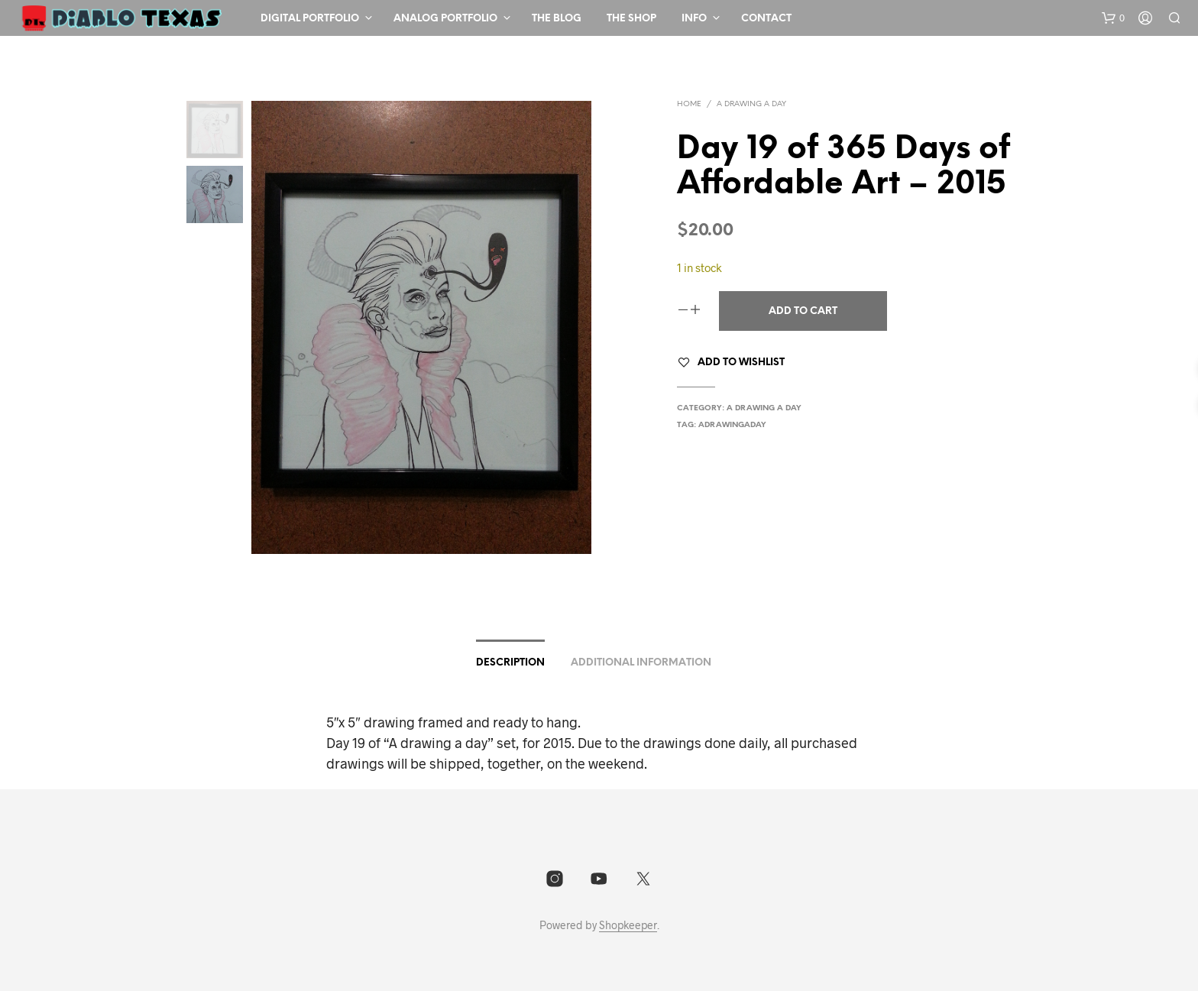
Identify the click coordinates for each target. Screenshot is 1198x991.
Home (689, 104)
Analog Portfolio (445, 19)
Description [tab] (510, 663)
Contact (766, 19)
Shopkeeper (628, 925)
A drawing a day (751, 104)
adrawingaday (732, 425)
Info (694, 19)
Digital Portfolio (310, 19)
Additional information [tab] (641, 663)
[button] (1113, 18)
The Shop (631, 19)
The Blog (556, 19)
